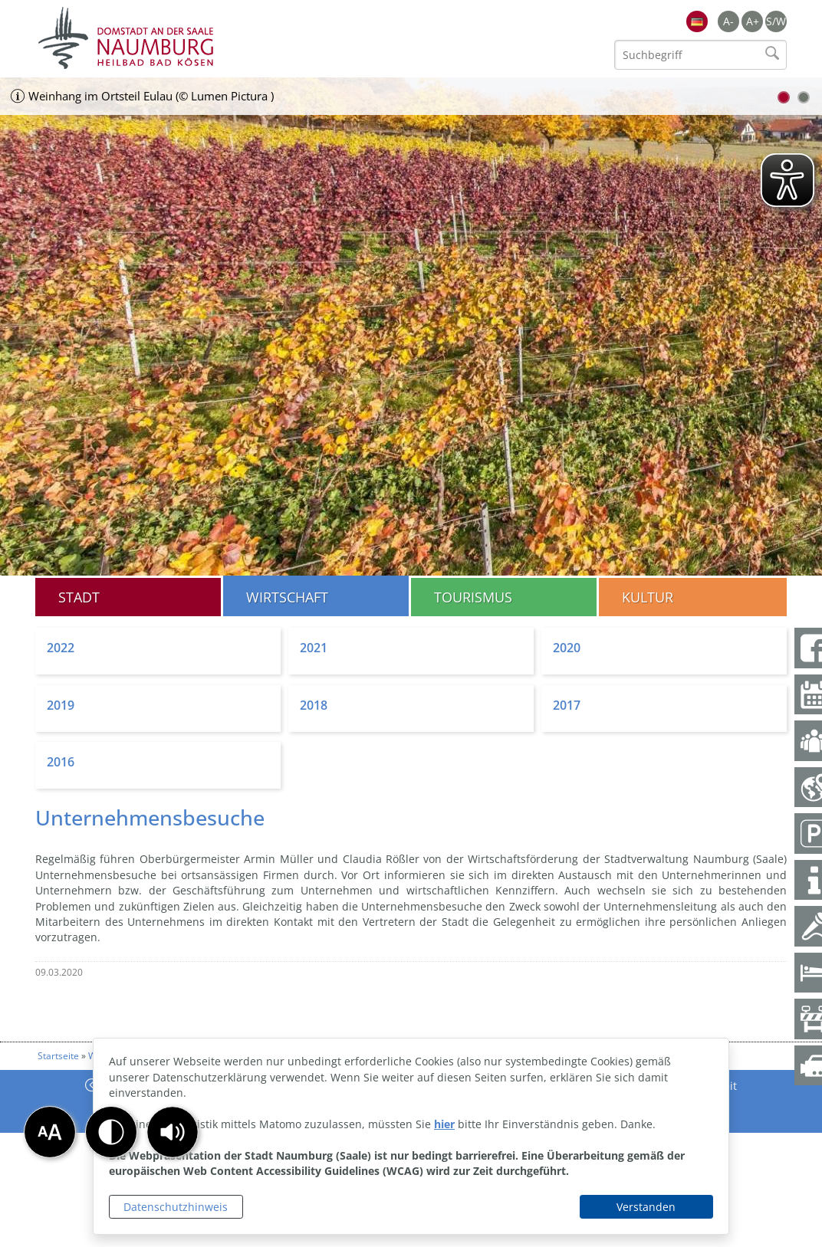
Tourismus (473, 597)
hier (444, 1124)
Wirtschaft (287, 597)
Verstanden (646, 1206)
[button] (172, 1132)
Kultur (647, 597)
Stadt (79, 597)
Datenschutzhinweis (175, 1206)
